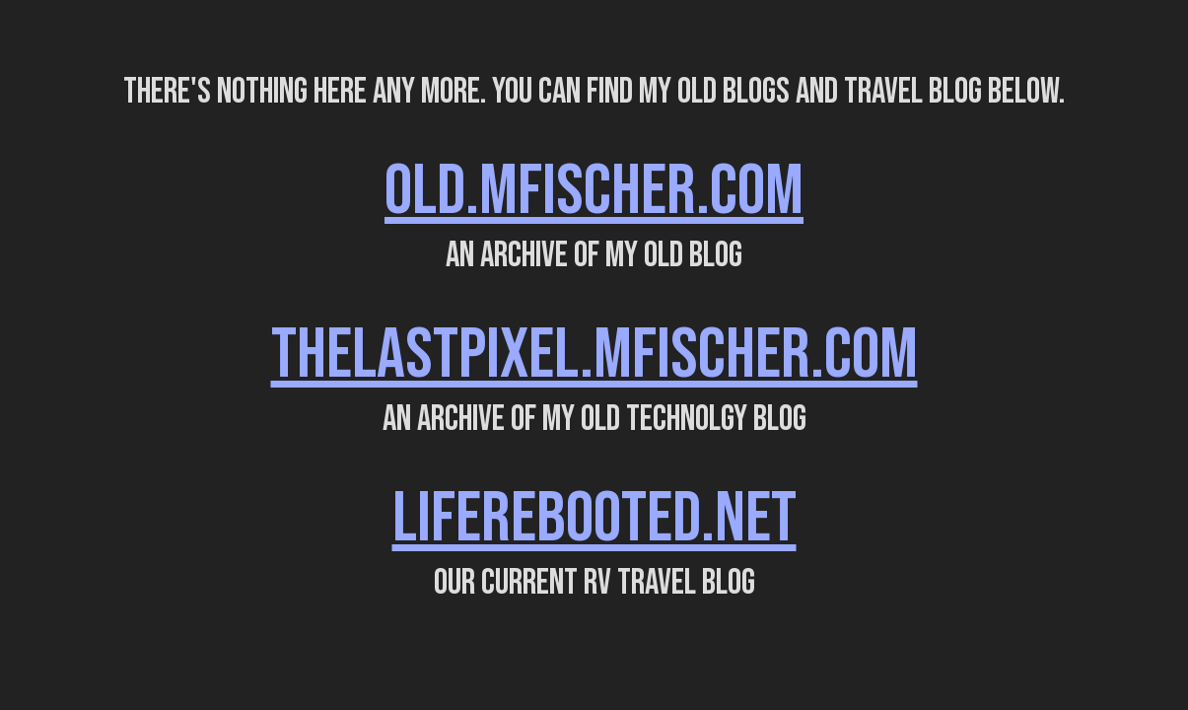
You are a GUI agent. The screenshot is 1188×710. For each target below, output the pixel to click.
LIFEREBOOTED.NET (594, 519)
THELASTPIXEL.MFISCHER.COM (594, 355)
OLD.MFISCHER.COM (594, 192)
